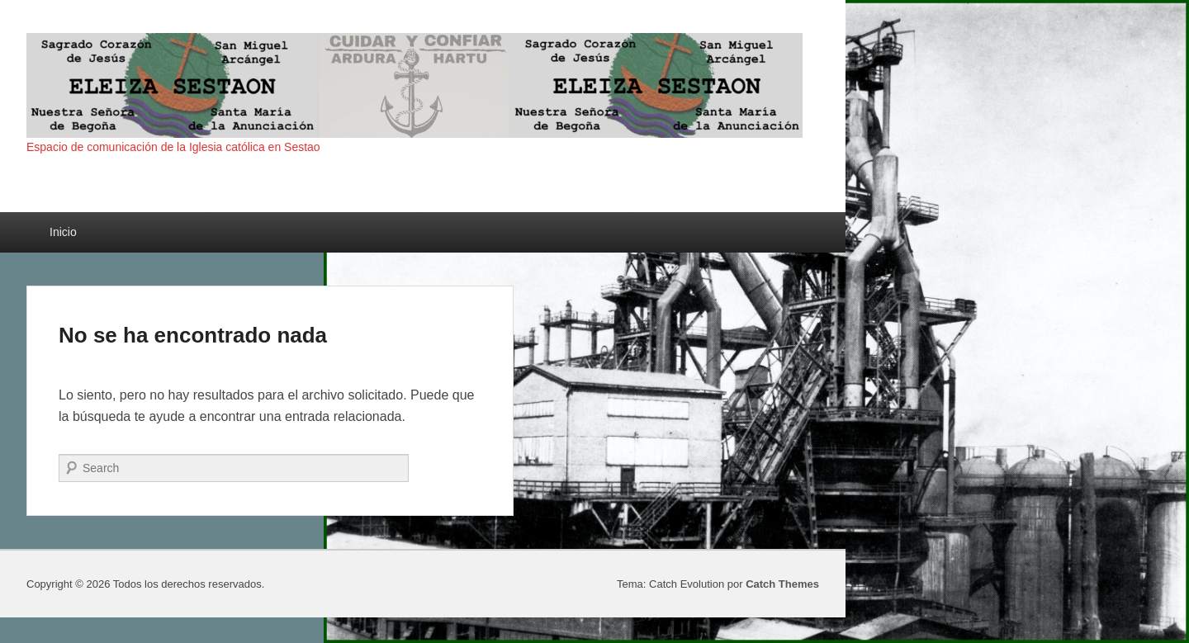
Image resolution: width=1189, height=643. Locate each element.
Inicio (63, 232)
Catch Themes (782, 584)
